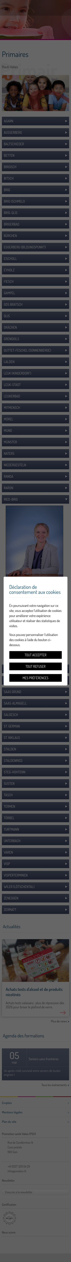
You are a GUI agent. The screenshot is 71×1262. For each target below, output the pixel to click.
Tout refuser (36, 666)
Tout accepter (35, 655)
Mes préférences (35, 678)
